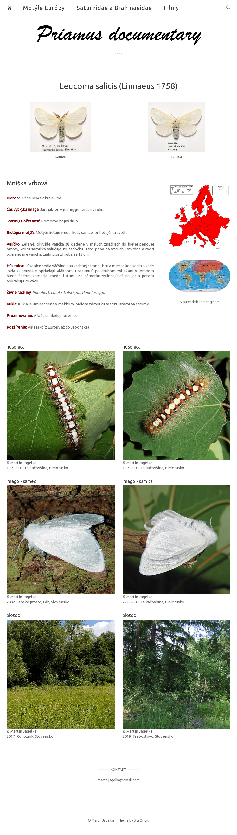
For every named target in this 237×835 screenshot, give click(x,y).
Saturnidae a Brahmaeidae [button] (114, 7)
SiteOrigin (141, 820)
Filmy (171, 7)
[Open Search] (228, 7)
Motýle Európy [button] (44, 7)
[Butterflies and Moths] (9, 8)
